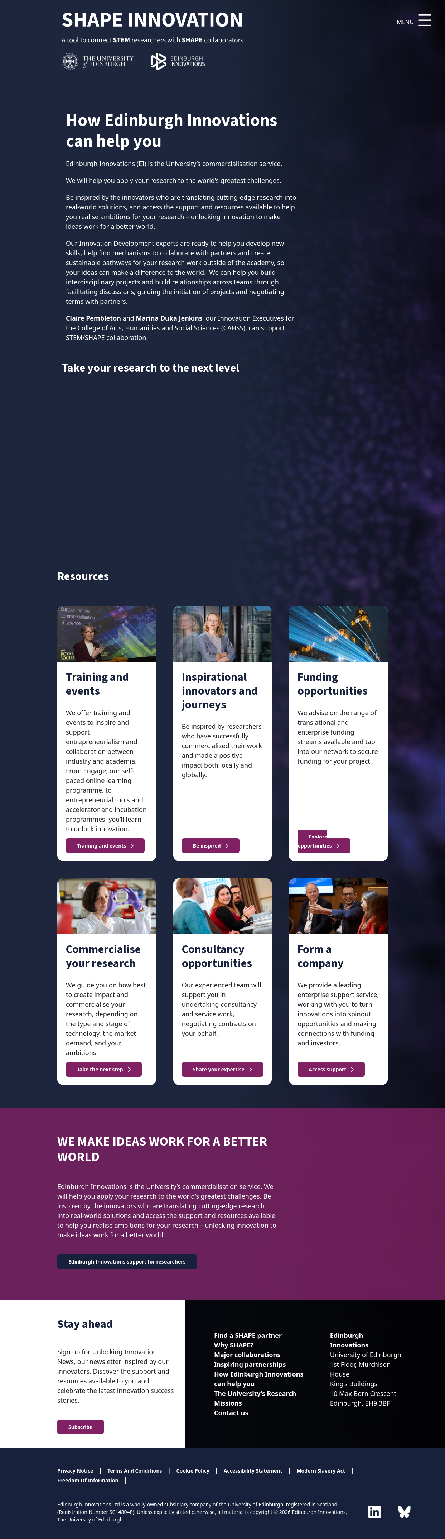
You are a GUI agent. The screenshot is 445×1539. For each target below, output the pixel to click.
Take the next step (100, 1069)
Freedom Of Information (87, 1480)
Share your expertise (219, 1069)
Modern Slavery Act (320, 1470)
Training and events (101, 845)
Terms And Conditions (134, 1470)
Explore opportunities (315, 841)
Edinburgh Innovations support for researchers (127, 1261)
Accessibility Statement (253, 1470)
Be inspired (207, 845)
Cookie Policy (192, 1470)
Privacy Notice (75, 1470)
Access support (327, 1069)
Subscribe (80, 1427)
